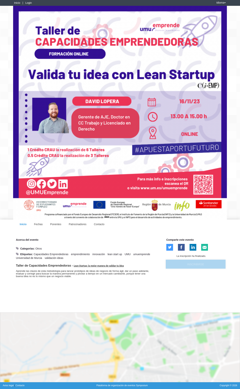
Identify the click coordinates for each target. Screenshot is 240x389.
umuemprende (141, 254)
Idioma (221, 2)
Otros (38, 248)
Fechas (38, 224)
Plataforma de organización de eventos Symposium (122, 385)
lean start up (115, 254)
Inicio (17, 2)
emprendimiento (80, 254)
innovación (98, 254)
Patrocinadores (77, 224)
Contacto (99, 224)
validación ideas (54, 257)
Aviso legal (8, 385)
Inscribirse (195, 264)
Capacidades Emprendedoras (51, 254)
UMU (128, 254)
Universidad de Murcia (29, 257)
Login (28, 2)
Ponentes (55, 224)
